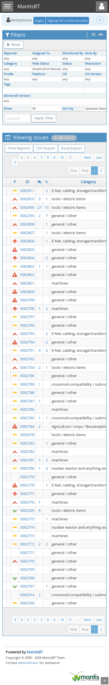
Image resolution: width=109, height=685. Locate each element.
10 (62, 157)
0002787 (27, 401)
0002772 (27, 544)
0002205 (27, 510)
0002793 (27, 215)
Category (10, 64)
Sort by (67, 109)
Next (87, 157)
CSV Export (45, 148)
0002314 (27, 594)
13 (47, 207)
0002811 (27, 190)
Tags (7, 84)
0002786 (27, 409)
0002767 (27, 586)
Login (39, 20)
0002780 (27, 468)
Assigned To (41, 53)
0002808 (27, 224)
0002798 (27, 308)
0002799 (27, 299)
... (78, 157)
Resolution (93, 64)
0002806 (27, 241)
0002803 (27, 266)
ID (27, 181)
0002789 (27, 384)
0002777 (27, 493)
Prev (85, 170)
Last (99, 157)
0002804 (27, 257)
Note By (91, 53)
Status (67, 64)
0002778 (27, 485)
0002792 (27, 358)
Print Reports (19, 148)
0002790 (27, 375)
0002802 (27, 274)
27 (39, 207)
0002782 (27, 451)
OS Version (93, 74)
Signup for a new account (67, 20)
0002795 (27, 333)
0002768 (27, 577)
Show (8, 109)
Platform (38, 74)
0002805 (27, 249)
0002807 (27, 232)
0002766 (27, 603)
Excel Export (71, 148)
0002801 (27, 283)
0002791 (27, 350)
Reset (14, 44)
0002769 (27, 569)
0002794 (27, 342)
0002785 (27, 417)
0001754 (27, 367)
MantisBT (35, 652)
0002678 (27, 434)
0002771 (27, 552)
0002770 (27, 561)
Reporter (10, 53)
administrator (28, 663)
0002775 (27, 519)
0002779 (27, 476)
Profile (8, 74)
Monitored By (72, 53)
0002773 (27, 535)
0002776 (27, 502)
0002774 (27, 527)
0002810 (27, 198)
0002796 (27, 325)
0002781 (27, 460)
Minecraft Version (17, 96)
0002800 (27, 291)
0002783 (27, 443)
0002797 (27, 316)
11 (70, 157)
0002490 (27, 207)
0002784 (27, 426)
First (73, 170)
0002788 (27, 392)
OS (64, 74)
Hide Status (40, 64)
